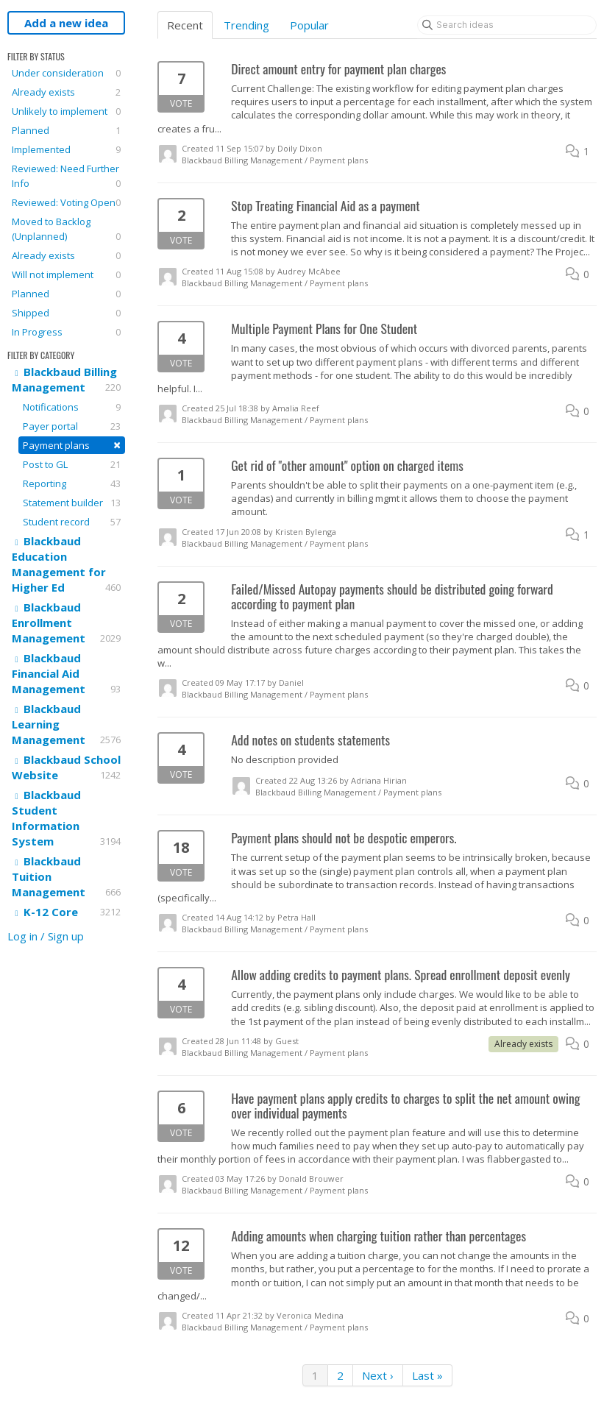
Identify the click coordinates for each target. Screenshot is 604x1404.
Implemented (66, 149)
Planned (66, 130)
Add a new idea (66, 22)
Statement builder (72, 502)
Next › (378, 1375)
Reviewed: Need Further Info (66, 176)
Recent (185, 25)
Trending (246, 25)
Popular (309, 25)
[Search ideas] (507, 25)
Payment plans (72, 444)
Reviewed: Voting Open (66, 202)
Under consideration (66, 72)
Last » (427, 1375)
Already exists (66, 92)
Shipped (66, 312)
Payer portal (72, 426)
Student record (72, 521)
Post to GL (72, 464)
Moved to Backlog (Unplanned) (66, 229)
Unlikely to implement (66, 111)
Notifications (72, 407)
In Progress (66, 332)
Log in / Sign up (45, 936)
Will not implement (66, 274)
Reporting (72, 483)
